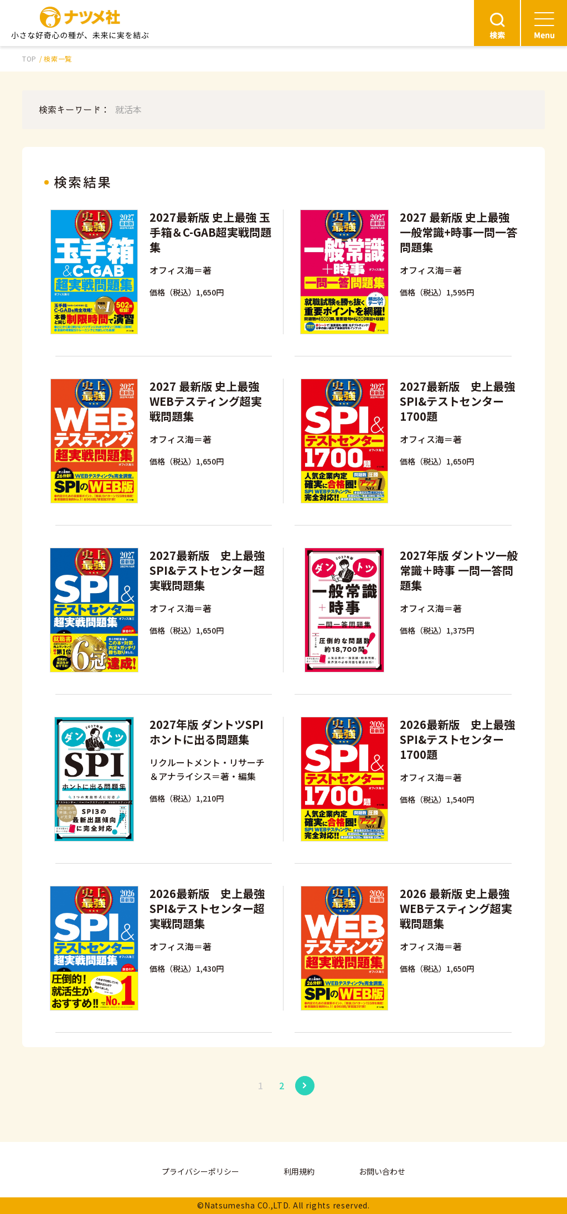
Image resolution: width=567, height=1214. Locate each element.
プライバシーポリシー (200, 1171)
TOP (29, 58)
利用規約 (299, 1171)
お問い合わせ (382, 1171)
